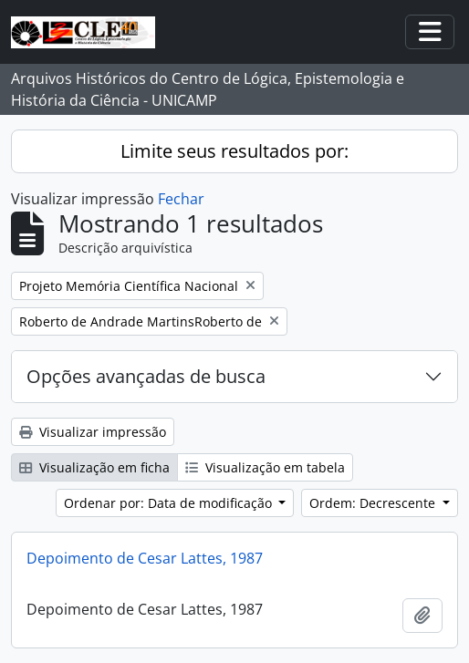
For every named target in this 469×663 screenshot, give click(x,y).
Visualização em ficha (94, 467)
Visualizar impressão (92, 431)
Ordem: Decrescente (374, 503)
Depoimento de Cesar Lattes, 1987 (144, 558)
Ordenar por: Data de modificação (170, 503)
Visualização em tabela (265, 467)
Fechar (181, 199)
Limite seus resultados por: (234, 151)
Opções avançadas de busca (146, 376)
